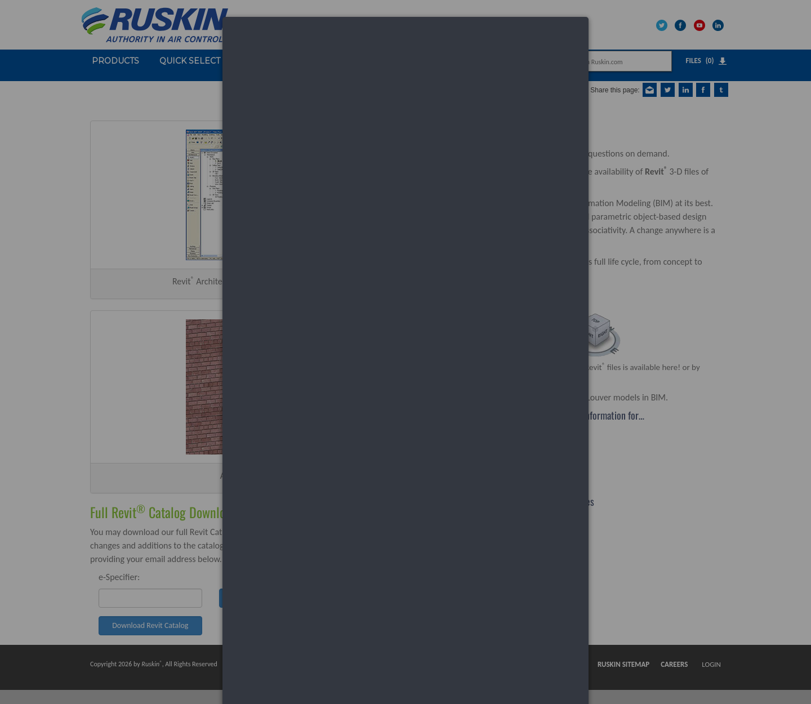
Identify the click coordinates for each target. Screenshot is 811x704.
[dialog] (405, 59)
